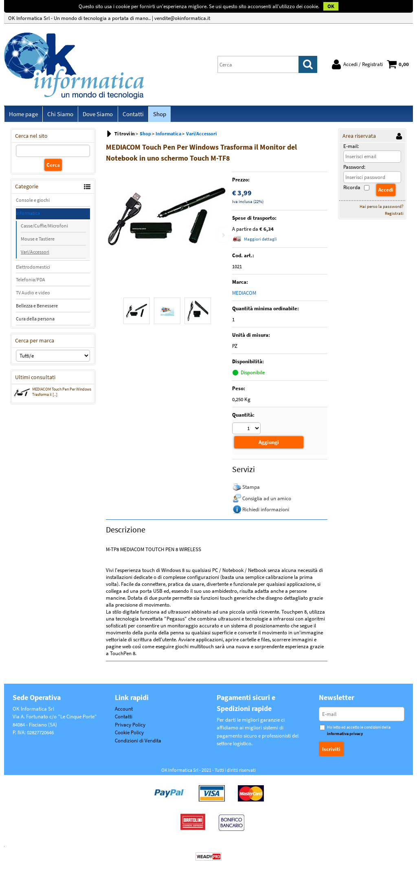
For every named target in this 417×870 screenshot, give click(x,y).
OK (330, 6)
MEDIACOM (244, 294)
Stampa (251, 488)
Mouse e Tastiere (38, 240)
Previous (111, 236)
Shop (155, 115)
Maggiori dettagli (260, 241)
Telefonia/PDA (30, 281)
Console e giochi (33, 202)
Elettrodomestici (33, 268)
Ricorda (351, 189)
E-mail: (351, 148)
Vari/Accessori (35, 253)
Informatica (28, 215)
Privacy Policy (130, 725)
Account (124, 710)
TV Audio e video (33, 294)
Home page (23, 115)
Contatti (129, 115)
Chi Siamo (59, 115)
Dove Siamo (96, 115)
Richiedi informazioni (265, 510)
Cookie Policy (129, 734)
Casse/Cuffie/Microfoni (44, 227)
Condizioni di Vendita (138, 741)
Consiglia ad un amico (266, 499)
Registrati (394, 215)
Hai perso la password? (382, 208)
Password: (354, 168)
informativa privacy (345, 735)
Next (222, 236)
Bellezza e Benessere (37, 308)
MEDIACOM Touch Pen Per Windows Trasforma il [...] (52, 394)
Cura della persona (35, 321)
